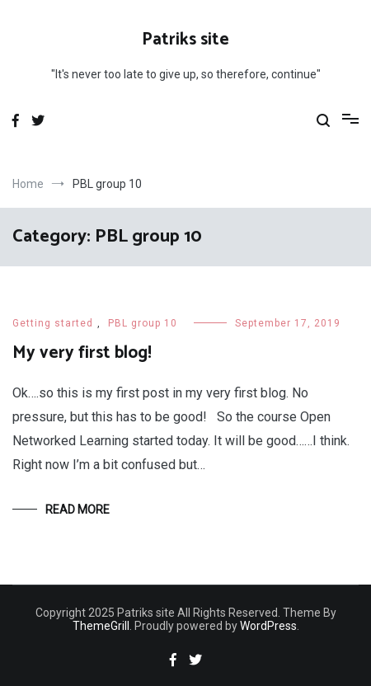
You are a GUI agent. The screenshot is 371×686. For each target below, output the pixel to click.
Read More (77, 509)
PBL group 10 (142, 323)
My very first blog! (82, 353)
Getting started (52, 323)
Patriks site (185, 40)
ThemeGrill (101, 625)
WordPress (268, 625)
